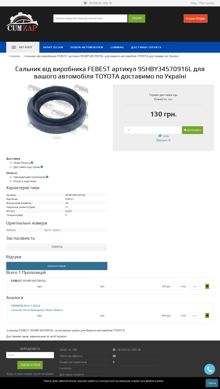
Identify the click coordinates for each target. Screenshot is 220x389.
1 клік (163, 136)
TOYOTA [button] (56, 247)
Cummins (117, 47)
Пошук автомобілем (86, 47)
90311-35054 (52, 230)
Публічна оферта (70, 356)
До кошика (192, 130)
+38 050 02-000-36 (98, 3)
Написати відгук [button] (57, 265)
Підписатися (30, 365)
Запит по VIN (53, 47)
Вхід (193, 3)
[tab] (56, 247)
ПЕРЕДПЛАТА (30, 349)
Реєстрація (206, 3)
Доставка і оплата (146, 47)
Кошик (195, 18)
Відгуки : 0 (163, 140)
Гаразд (212, 383)
